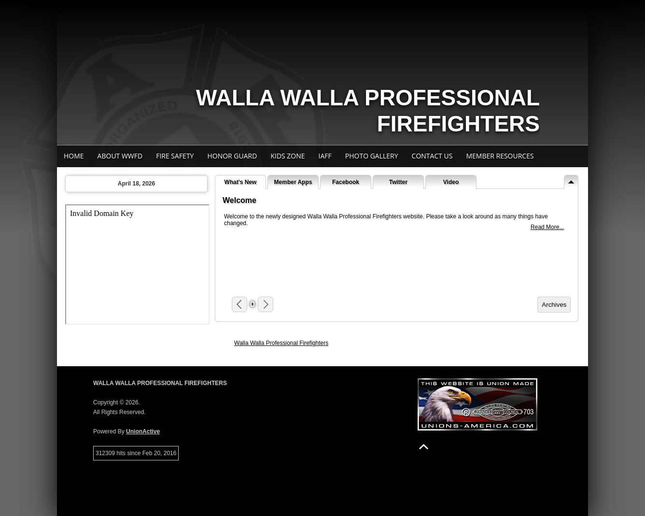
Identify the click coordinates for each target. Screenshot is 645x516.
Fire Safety (175, 155)
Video (451, 182)
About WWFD (120, 155)
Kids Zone (287, 155)
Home (74, 155)
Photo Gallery (371, 155)
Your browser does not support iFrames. (137, 264)
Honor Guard (232, 155)
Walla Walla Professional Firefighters (281, 343)
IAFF (325, 155)
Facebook (345, 182)
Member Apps (293, 182)
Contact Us (432, 155)
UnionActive (143, 431)
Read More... (547, 227)
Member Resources (499, 155)
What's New (240, 182)
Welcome (239, 200)
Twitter (398, 182)
